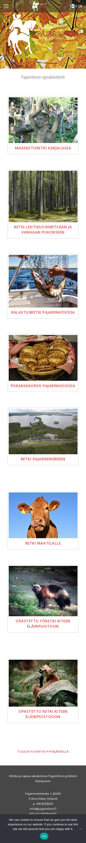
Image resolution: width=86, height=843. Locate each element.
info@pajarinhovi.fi (43, 809)
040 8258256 (44, 804)
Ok (44, 836)
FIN (76, 6)
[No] (80, 828)
